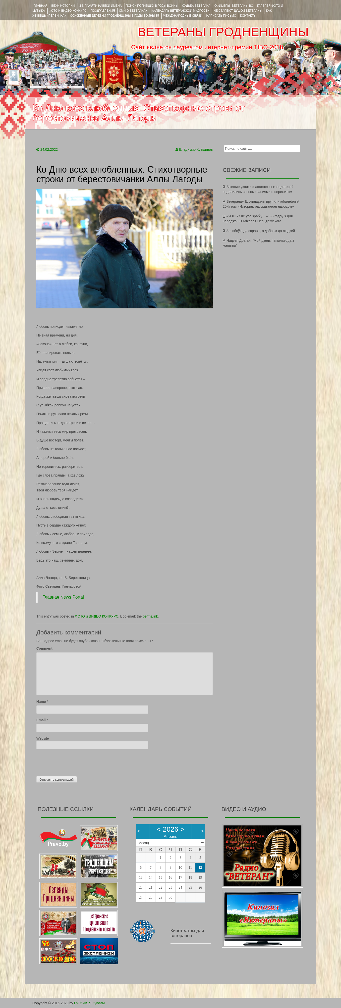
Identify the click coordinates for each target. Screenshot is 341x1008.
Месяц (143, 843)
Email (41, 720)
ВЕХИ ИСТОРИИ (63, 5)
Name (41, 702)
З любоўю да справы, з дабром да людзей (261, 231)
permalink (150, 616)
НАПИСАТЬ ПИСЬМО (221, 15)
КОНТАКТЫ (248, 15)
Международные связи (182, 15)
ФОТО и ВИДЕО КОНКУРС (67, 10)
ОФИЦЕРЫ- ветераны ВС (233, 5)
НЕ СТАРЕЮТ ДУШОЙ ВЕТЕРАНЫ (238, 10)
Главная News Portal (63, 597)
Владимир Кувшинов (196, 149)
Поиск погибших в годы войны (152, 5)
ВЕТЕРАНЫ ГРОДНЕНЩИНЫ (223, 32)
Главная (40, 5)
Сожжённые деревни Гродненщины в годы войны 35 (114, 15)
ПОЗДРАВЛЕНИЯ (103, 10)
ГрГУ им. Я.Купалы (89, 1003)
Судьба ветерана (196, 5)
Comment (44, 648)
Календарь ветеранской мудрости (180, 10)
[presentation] (74, 761)
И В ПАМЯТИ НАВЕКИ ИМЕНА (100, 5)
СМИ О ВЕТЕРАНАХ (133, 10)
